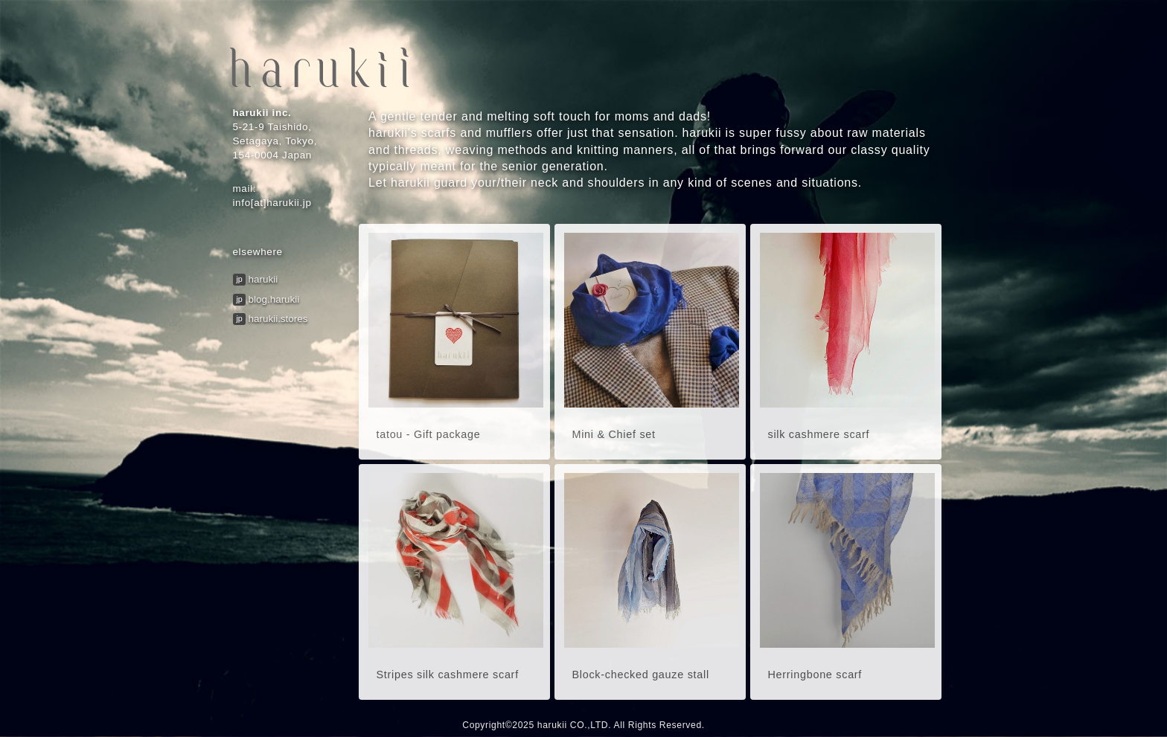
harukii (263, 279)
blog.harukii (274, 299)
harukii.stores (278, 318)
